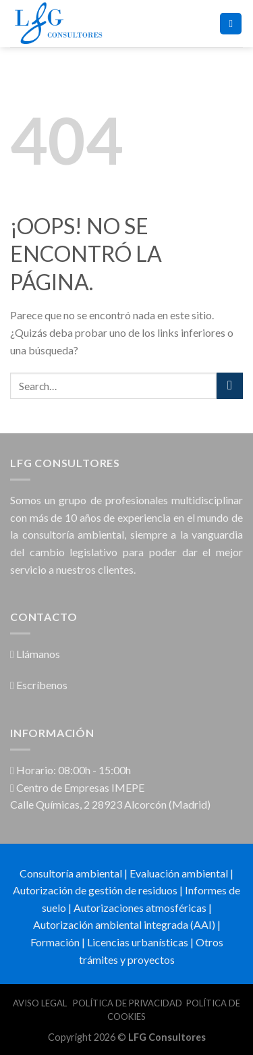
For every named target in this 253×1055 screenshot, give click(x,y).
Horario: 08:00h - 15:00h (70, 769)
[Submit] (230, 386)
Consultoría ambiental (71, 873)
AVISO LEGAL (41, 1003)
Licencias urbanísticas (137, 942)
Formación (55, 942)
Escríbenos (38, 684)
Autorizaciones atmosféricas (140, 907)
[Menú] (231, 24)
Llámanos (35, 653)
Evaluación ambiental (179, 873)
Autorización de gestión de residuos (95, 890)
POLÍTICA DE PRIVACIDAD (127, 1003)
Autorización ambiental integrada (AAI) (124, 924)
